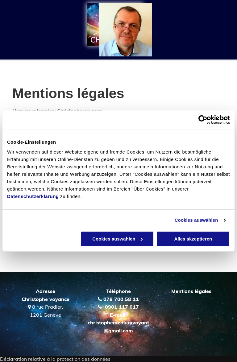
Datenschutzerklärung (33, 196)
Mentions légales (191, 291)
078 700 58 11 (121, 299)
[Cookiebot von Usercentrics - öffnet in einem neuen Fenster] (203, 119)
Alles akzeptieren (193, 238)
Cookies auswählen (196, 220)
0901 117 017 (122, 307)
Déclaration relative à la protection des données (55, 359)
